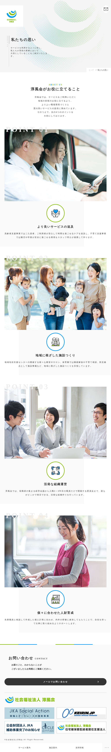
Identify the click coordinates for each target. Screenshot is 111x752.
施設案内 (53, 748)
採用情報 (80, 748)
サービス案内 (24, 748)
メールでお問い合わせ (55, 682)
